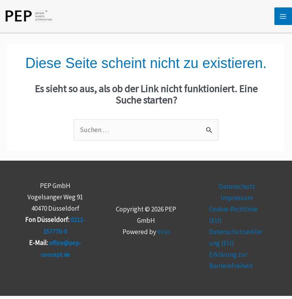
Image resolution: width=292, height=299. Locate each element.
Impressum (237, 201)
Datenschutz (237, 190)
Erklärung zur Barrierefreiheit (231, 264)
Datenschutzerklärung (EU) (235, 241)
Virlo (163, 235)
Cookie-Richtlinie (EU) (233, 219)
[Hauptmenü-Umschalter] (283, 19)
